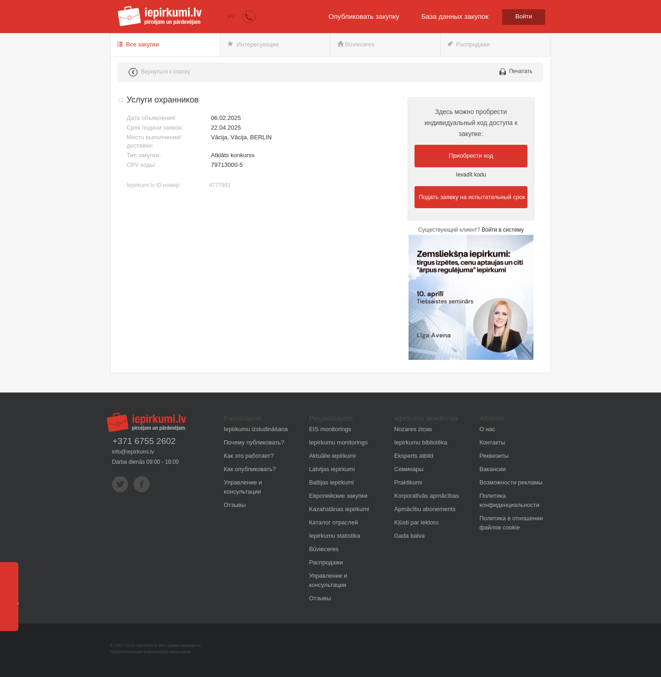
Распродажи (469, 44)
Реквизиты (494, 455)
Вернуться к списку (159, 72)
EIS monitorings (330, 429)
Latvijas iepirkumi (332, 469)
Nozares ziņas (413, 429)
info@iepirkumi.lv (133, 452)
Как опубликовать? (250, 469)
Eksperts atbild (413, 455)
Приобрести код (471, 155)
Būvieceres (356, 44)
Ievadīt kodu (471, 174)
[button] (249, 16)
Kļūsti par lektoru (416, 522)
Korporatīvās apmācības (426, 495)
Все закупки (138, 44)
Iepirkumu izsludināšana (256, 429)
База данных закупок (454, 16)
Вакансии (492, 469)
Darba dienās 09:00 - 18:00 (145, 462)
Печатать (515, 71)
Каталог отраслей (333, 522)
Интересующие (253, 44)
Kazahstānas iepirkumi (339, 509)
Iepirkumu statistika (334, 535)
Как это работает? (249, 455)
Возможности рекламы (511, 482)
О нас (487, 429)
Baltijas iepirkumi (331, 482)
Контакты (492, 442)
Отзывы (235, 504)
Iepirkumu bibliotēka (421, 442)
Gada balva (409, 535)
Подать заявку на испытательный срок (472, 196)
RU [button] (231, 16)
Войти (523, 16)
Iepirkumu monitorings (338, 442)
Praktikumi (408, 482)
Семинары (409, 469)
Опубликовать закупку (364, 16)
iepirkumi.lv (160, 16)
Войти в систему (503, 230)
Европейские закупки (338, 495)
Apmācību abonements (425, 509)
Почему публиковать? (254, 442)
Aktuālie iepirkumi (332, 455)
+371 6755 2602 (144, 441)
